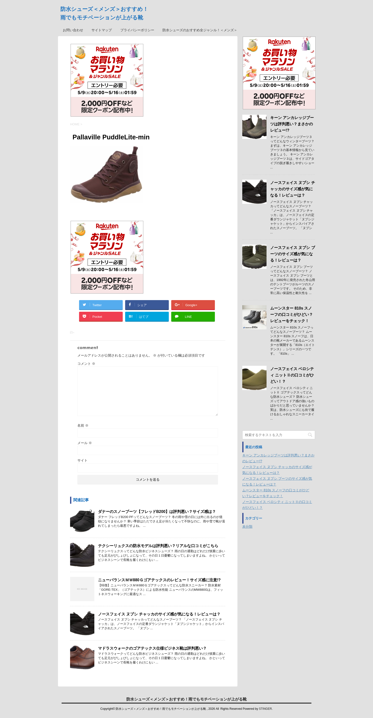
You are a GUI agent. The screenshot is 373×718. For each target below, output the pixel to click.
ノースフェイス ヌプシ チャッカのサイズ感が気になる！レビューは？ (159, 614)
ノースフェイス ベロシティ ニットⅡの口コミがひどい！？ (292, 375)
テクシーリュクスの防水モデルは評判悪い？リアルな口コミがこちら (158, 546)
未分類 (247, 526)
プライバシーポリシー (137, 30)
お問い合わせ (73, 30)
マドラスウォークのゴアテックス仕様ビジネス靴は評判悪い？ (152, 648)
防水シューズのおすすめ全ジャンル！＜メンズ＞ (199, 30)
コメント (86, 364)
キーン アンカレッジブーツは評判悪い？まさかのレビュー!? (292, 124)
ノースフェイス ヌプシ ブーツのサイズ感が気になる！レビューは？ (292, 254)
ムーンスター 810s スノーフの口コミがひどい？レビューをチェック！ (291, 314)
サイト (82, 460)
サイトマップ (101, 30)
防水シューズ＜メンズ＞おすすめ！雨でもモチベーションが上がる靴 (186, 699)
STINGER (265, 708)
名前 (83, 425)
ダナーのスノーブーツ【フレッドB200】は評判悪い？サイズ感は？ (157, 512)
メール (84, 443)
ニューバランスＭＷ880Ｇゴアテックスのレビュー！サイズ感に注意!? (159, 580)
